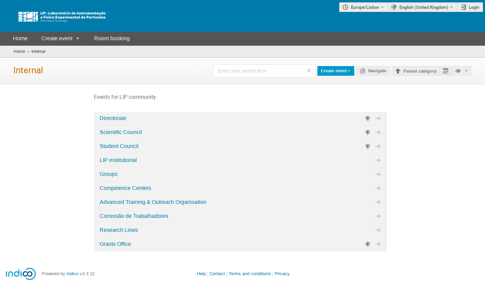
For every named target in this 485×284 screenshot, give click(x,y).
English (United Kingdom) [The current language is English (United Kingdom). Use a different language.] (423, 7)
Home (20, 38)
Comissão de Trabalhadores (134, 216)
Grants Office (115, 244)
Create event (56, 38)
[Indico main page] (54, 16)
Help (201, 273)
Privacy (282, 273)
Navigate (377, 71)
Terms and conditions (250, 273)
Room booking (112, 38)
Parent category (420, 71)
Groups (108, 174)
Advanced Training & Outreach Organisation (153, 202)
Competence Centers (125, 188)
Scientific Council (121, 132)
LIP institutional (118, 160)
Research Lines (119, 230)
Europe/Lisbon (365, 7)
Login (474, 7)
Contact (217, 273)
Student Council (119, 146)
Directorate (113, 118)
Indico (73, 273)
